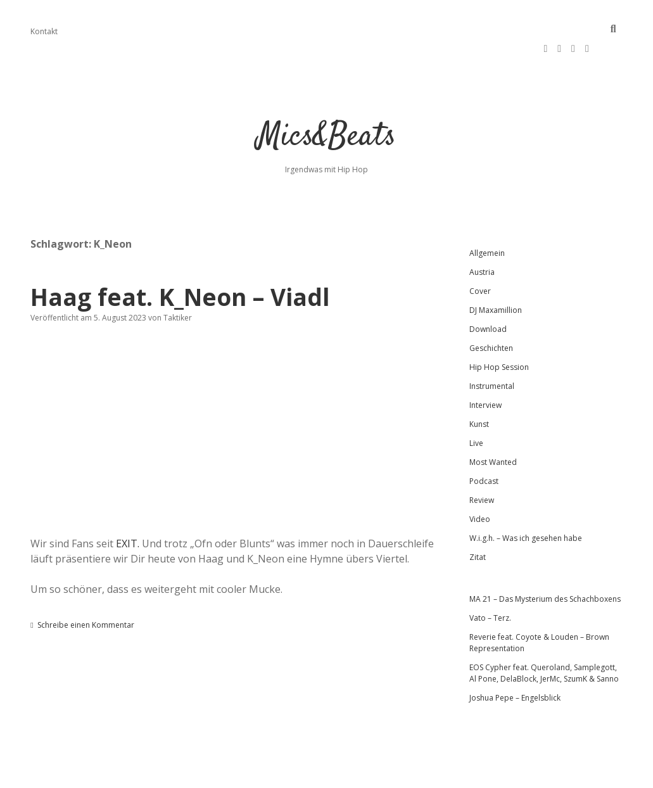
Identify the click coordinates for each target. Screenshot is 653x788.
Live (476, 413)
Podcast (483, 451)
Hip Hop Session (499, 337)
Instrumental (491, 356)
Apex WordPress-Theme (286, 773)
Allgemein (487, 223)
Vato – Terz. (490, 588)
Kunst (479, 394)
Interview (485, 375)
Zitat (477, 527)
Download (488, 299)
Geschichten (491, 318)
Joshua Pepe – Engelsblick (515, 668)
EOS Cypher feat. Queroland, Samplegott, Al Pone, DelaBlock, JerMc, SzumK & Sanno (544, 643)
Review (481, 470)
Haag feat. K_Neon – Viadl (180, 267)
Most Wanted (493, 432)
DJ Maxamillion (495, 280)
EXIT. (127, 514)
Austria (482, 242)
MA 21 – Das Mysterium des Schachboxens (545, 569)
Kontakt (44, 31)
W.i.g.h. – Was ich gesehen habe (525, 508)
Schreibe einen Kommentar (85, 595)
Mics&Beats (326, 107)
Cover (480, 261)
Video (479, 489)
